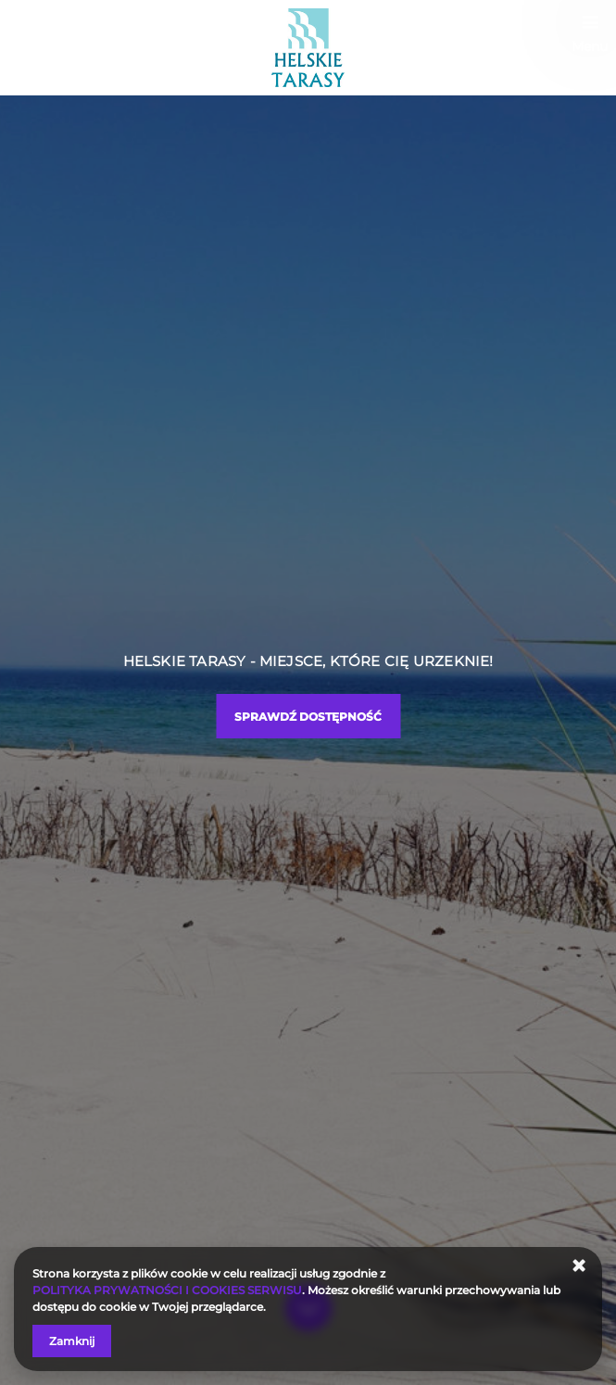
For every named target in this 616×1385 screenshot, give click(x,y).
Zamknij (71, 1341)
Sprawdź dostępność (308, 717)
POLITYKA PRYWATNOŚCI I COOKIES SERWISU (167, 1290)
